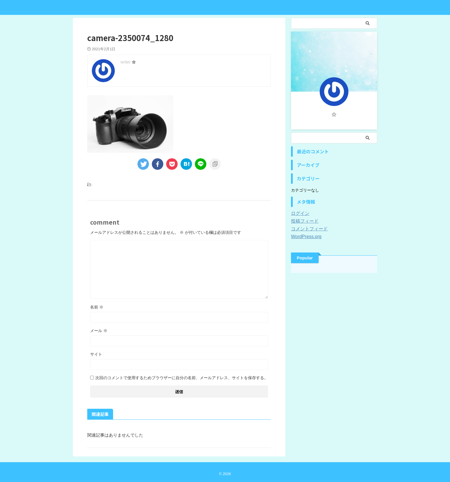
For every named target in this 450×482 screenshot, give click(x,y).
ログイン (299, 213)
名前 (96, 307)
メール (98, 330)
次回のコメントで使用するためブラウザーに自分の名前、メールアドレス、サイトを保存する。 (181, 377)
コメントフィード (307, 229)
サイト (96, 354)
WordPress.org (304, 236)
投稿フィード (303, 221)
